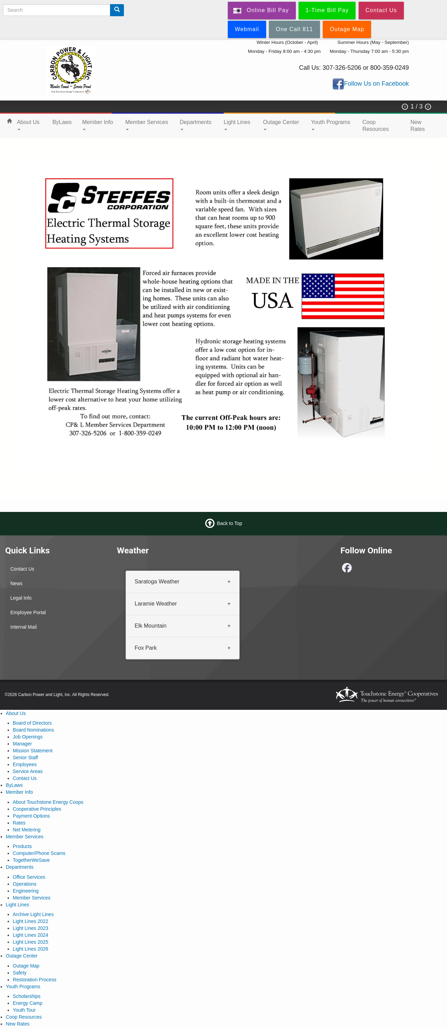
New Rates (417, 125)
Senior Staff (25, 757)
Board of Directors (32, 723)
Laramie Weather (156, 604)
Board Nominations (33, 730)
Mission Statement (32, 750)
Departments (195, 124)
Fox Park (146, 648)
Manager (22, 743)
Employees (25, 764)
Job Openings (27, 737)
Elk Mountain (151, 626)
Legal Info (21, 598)
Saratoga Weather (157, 581)
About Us (28, 124)
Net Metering (26, 829)
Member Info (97, 124)
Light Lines (237, 124)
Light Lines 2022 (30, 921)
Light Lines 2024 (30, 935)
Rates (19, 823)
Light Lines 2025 (30, 942)
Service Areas (27, 771)
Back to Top (229, 523)
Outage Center (281, 124)
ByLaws (62, 122)
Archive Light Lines (33, 914)
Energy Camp (27, 1003)
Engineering (26, 891)
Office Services (29, 877)
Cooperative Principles (37, 809)
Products (22, 846)
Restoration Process (34, 979)
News (16, 583)
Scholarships (26, 996)
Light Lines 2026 (30, 949)
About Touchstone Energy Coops (48, 802)
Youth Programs (330, 124)
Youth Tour (24, 1010)
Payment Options (31, 816)
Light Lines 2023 (30, 928)
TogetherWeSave (31, 860)
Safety (20, 972)
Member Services (146, 124)
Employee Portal (28, 612)
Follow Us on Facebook (376, 83)
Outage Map (26, 966)
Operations (24, 884)
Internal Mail (23, 627)
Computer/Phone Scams (39, 853)
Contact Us (22, 569)
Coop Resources (375, 125)
